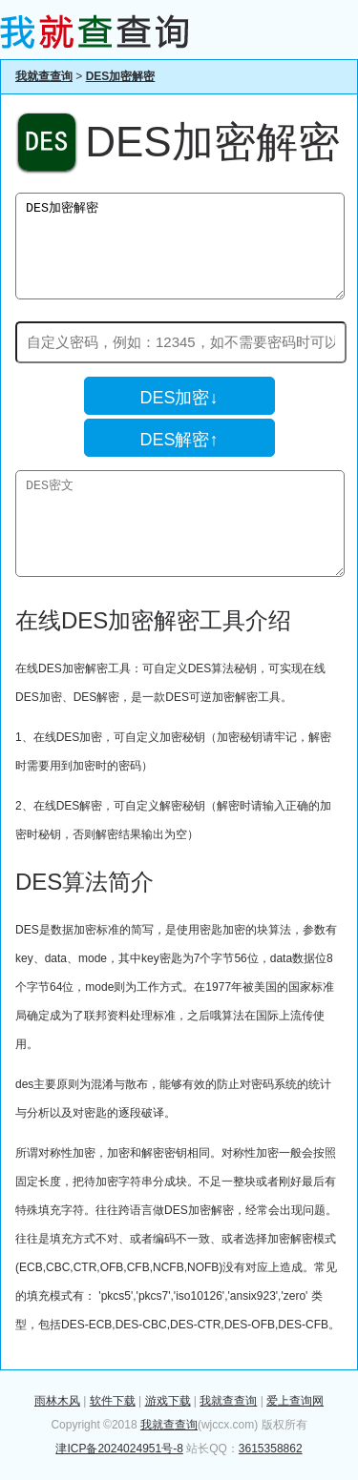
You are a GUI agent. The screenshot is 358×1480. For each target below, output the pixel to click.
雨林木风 (57, 1401)
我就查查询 (44, 76)
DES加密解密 (121, 76)
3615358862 (271, 1448)
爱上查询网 (295, 1401)
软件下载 (113, 1401)
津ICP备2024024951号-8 (118, 1448)
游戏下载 (168, 1401)
